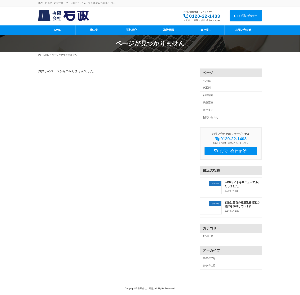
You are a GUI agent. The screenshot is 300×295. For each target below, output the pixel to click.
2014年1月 (209, 265)
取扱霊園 (208, 102)
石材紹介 (208, 95)
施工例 (207, 87)
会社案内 (208, 109)
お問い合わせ (245, 15)
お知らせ (208, 236)
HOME (207, 80)
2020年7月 (209, 258)
